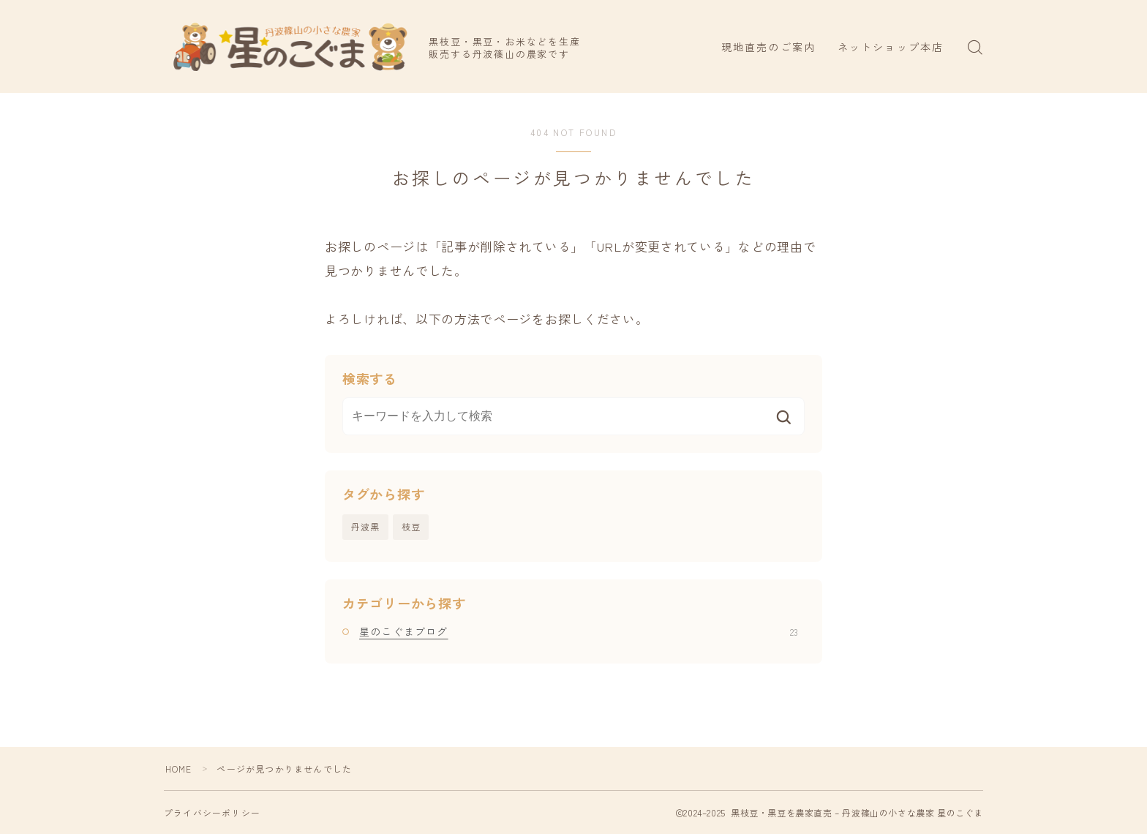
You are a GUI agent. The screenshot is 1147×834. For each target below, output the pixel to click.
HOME (178, 768)
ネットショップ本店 (891, 47)
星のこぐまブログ (578, 631)
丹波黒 (365, 526)
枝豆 (411, 526)
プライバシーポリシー (212, 812)
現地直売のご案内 (768, 47)
